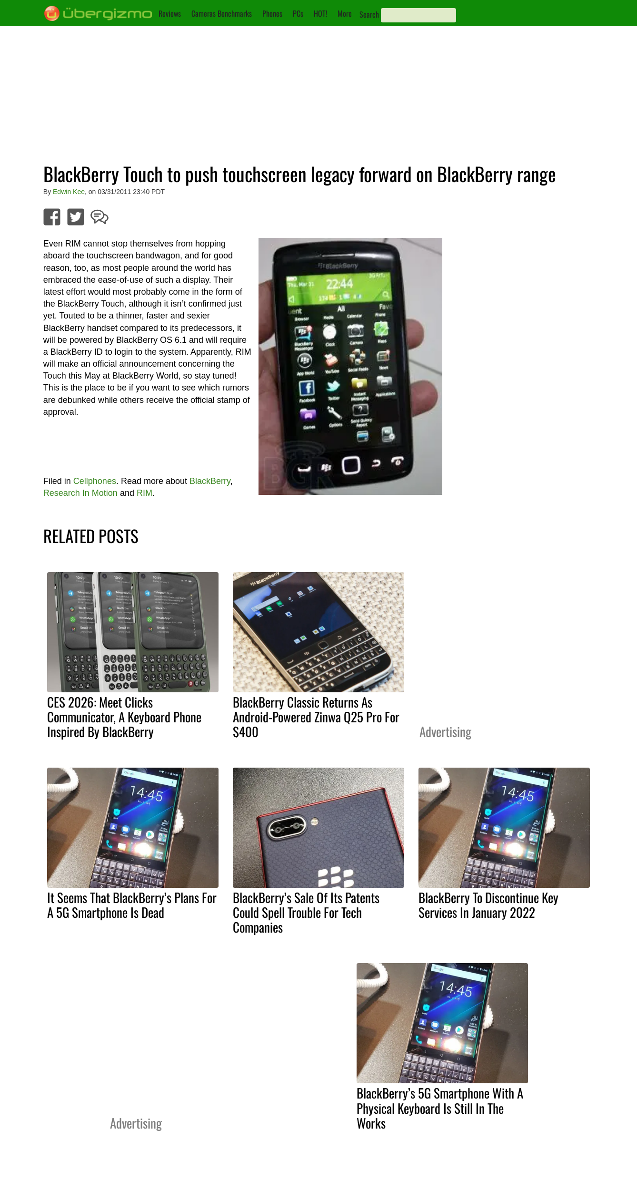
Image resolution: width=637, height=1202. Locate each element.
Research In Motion (80, 493)
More (345, 13)
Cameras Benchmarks (221, 13)
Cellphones (94, 481)
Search (369, 14)
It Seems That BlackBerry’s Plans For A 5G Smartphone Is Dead (132, 905)
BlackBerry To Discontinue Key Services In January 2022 (488, 905)
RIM (144, 493)
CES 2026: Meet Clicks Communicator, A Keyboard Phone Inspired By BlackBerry (124, 716)
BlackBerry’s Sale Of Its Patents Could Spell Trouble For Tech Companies (306, 912)
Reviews (170, 13)
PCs (298, 13)
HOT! (320, 13)
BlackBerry (209, 481)
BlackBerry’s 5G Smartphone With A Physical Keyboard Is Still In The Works (440, 1107)
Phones (272, 13)
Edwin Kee (69, 191)
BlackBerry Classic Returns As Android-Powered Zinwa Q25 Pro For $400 (316, 716)
